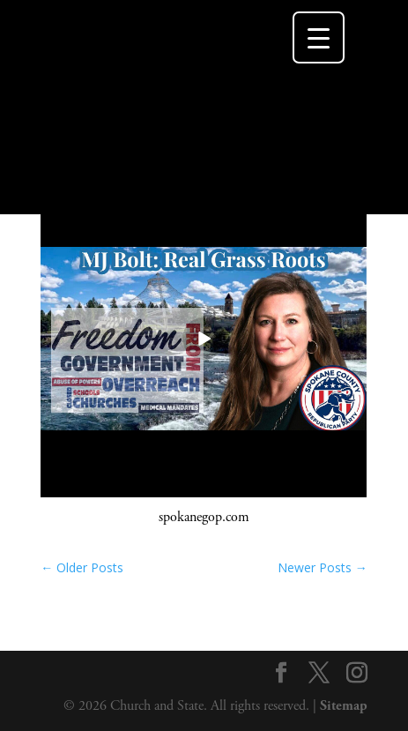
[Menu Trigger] (318, 37)
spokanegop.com (204, 517)
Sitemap (343, 706)
